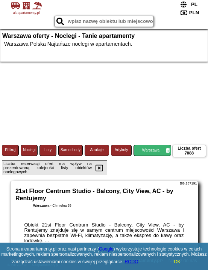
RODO (131, 261)
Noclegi (29, 150)
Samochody (70, 150)
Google (106, 249)
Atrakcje (96, 150)
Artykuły (121, 150)
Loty (48, 150)
